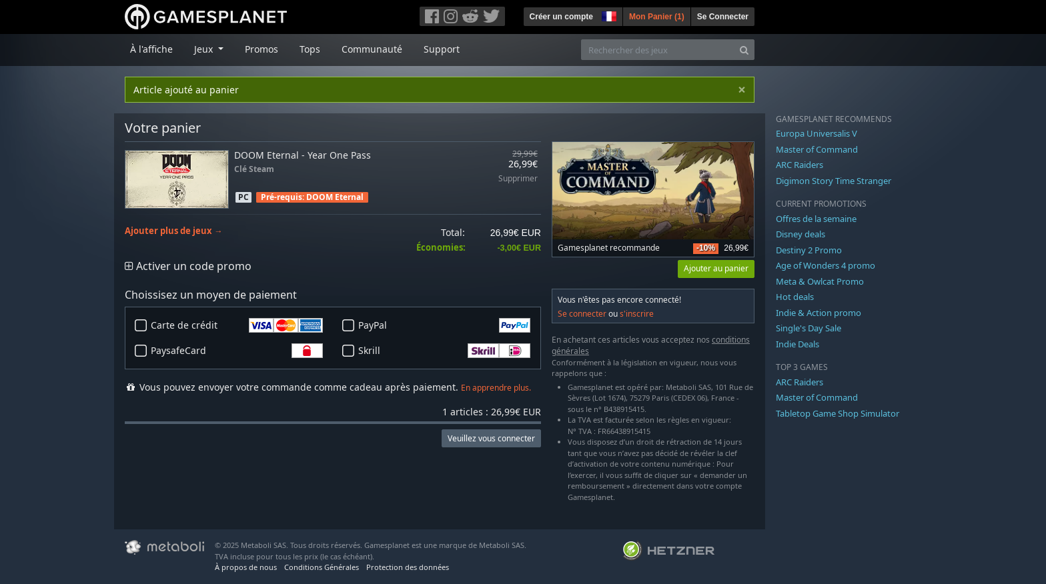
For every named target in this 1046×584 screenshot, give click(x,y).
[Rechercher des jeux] (657, 49)
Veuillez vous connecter (491, 438)
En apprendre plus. (496, 388)
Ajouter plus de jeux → (174, 231)
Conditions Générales (321, 567)
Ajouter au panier (716, 268)
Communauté (372, 49)
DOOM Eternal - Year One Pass (302, 155)
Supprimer (518, 179)
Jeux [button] (204, 49)
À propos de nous (246, 567)
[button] (607, 14)
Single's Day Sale (808, 328)
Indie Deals (797, 344)
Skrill (444, 350)
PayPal (444, 325)
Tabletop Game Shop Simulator (837, 413)
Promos (261, 49)
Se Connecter (722, 16)
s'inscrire (637, 314)
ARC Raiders (799, 165)
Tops (310, 49)
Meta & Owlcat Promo (820, 281)
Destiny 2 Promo (809, 250)
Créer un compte (561, 16)
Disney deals (800, 234)
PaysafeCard (237, 350)
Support (442, 49)
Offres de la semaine (816, 219)
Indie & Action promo (818, 313)
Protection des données (407, 567)
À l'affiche (151, 49)
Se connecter (582, 314)
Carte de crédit (237, 325)
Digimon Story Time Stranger (833, 181)
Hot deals (795, 297)
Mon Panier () (656, 16)
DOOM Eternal (335, 197)
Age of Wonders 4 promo (825, 265)
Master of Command (817, 149)
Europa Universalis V (816, 133)
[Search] (744, 49)
